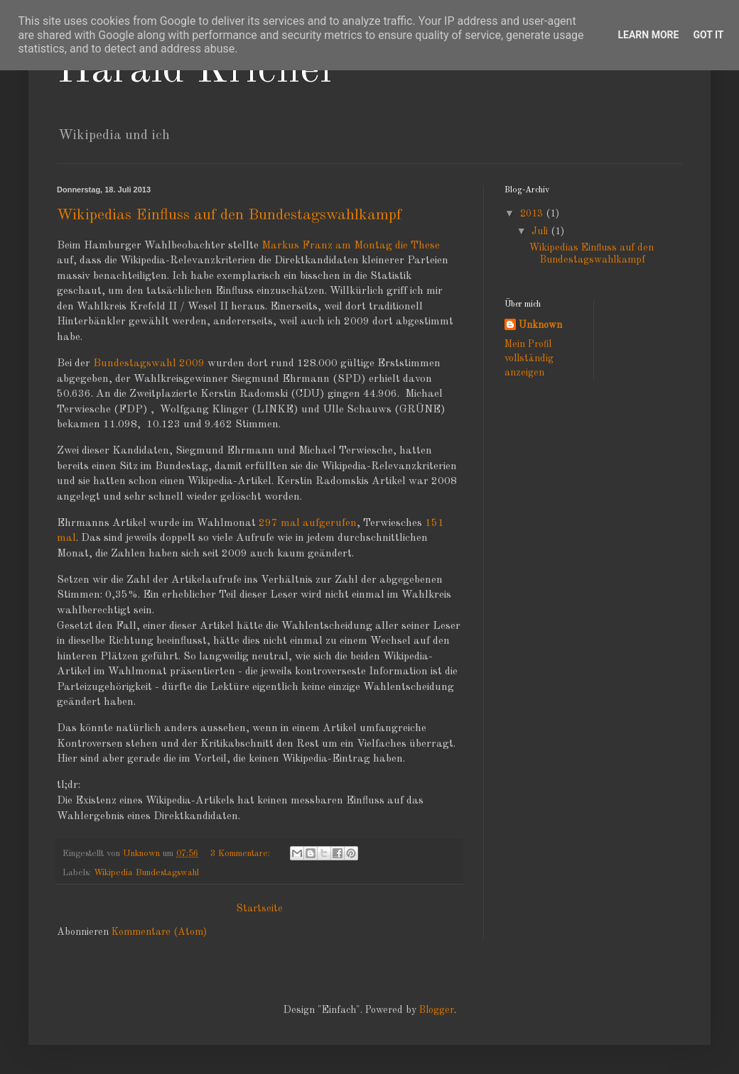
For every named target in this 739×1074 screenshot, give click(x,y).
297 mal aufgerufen (308, 523)
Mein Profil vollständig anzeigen (529, 358)
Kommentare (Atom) (159, 932)
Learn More (648, 34)
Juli (541, 231)
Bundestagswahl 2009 (150, 363)
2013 (533, 214)
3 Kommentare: (241, 853)
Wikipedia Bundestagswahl (146, 872)
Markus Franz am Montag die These (350, 245)
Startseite (260, 909)
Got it (708, 34)
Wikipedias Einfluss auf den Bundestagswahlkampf (229, 215)
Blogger (436, 1010)
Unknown (540, 325)
